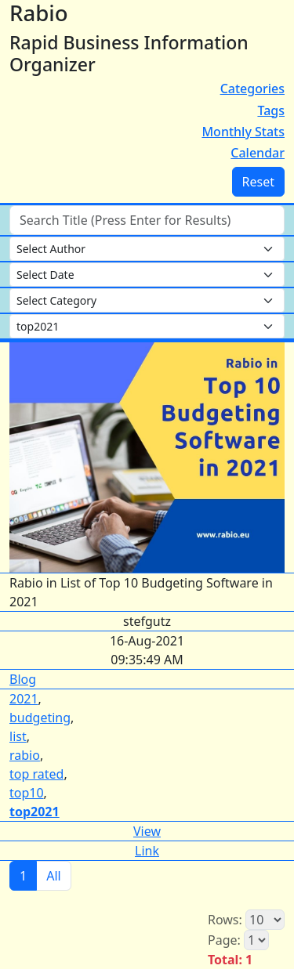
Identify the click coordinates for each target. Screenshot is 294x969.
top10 (26, 792)
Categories (252, 88)
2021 (23, 698)
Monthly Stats (243, 131)
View (147, 831)
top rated (36, 774)
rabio (24, 755)
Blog (22, 679)
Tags (271, 110)
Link (147, 850)
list (18, 736)
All (53, 875)
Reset (258, 181)
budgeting (40, 717)
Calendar (257, 152)
